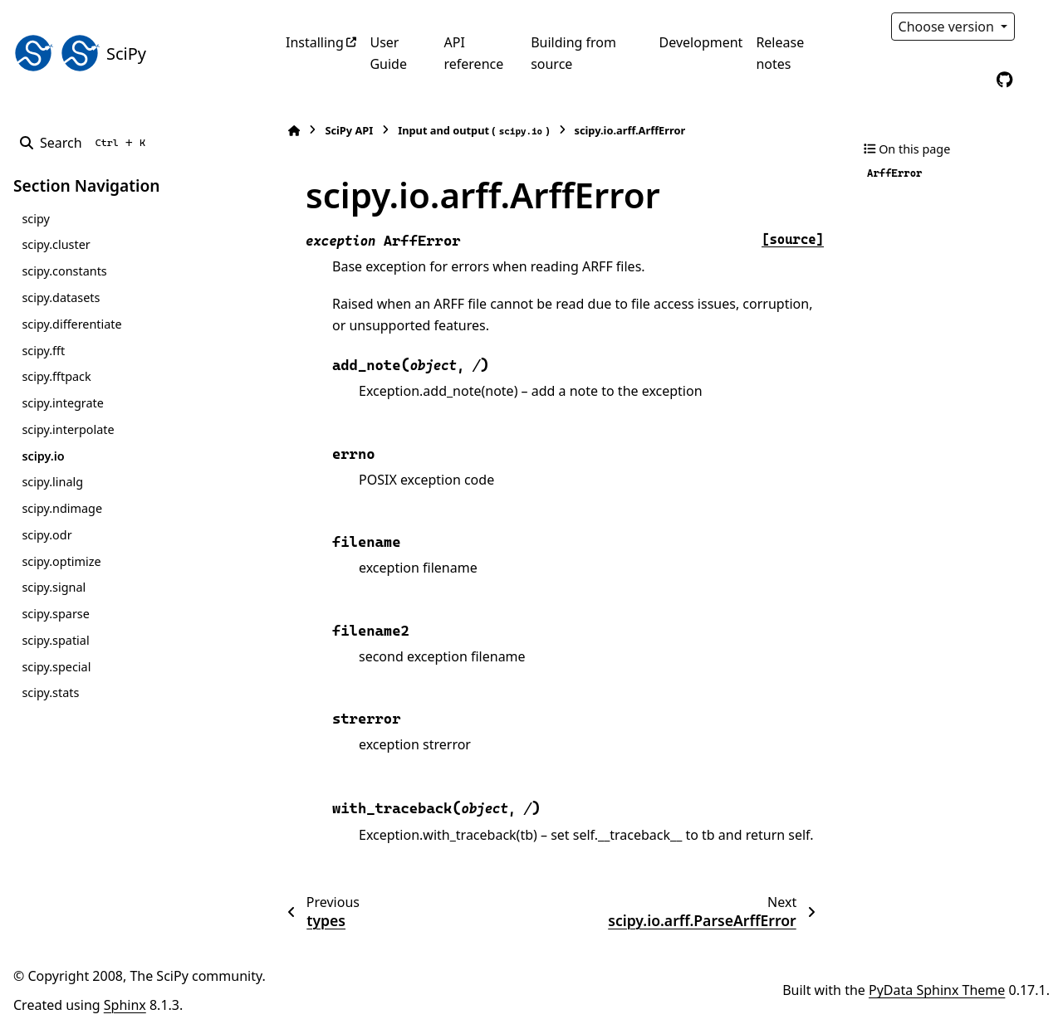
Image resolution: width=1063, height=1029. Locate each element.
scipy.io (43, 456)
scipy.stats (50, 692)
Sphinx (125, 1005)
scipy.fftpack (56, 376)
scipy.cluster (56, 244)
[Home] (294, 130)
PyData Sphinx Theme (937, 990)
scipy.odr (46, 535)
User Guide (388, 53)
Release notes (780, 53)
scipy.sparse (55, 614)
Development (701, 42)
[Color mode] (1040, 26)
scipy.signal (54, 587)
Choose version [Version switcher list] (948, 26)
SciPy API (349, 130)
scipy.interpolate (68, 429)
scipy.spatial (55, 640)
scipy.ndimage (62, 508)
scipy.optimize (61, 561)
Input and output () (473, 131)
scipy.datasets (61, 297)
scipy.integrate (63, 403)
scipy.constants (64, 271)
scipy (35, 219)
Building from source (573, 53)
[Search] (86, 142)
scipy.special (56, 667)
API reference (473, 53)
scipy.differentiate (71, 324)
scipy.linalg (52, 482)
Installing (315, 42)
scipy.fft (43, 350)
